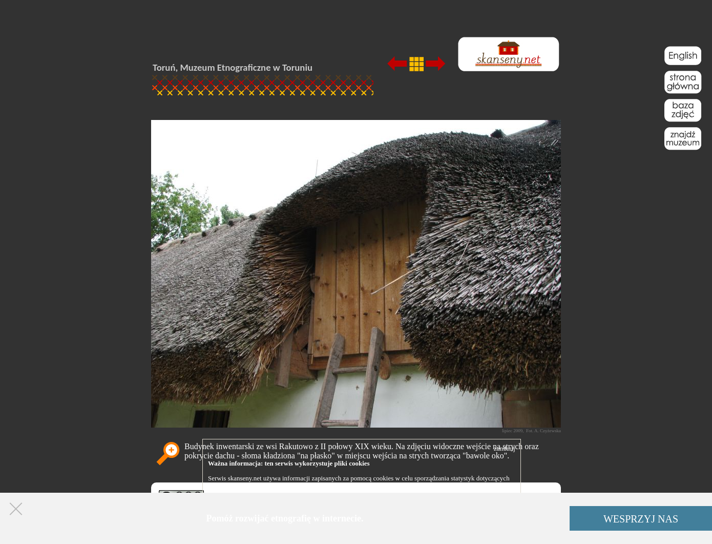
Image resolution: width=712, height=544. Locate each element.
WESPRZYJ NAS (640, 519)
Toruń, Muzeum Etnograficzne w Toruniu (232, 67)
